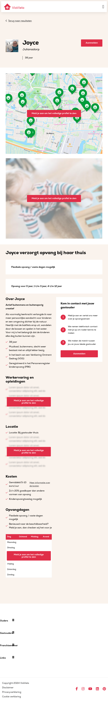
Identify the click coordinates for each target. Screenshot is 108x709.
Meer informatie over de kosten (40, 484)
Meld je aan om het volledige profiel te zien (54, 113)
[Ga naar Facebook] (77, 689)
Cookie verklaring (11, 696)
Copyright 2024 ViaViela (15, 683)
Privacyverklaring (11, 692)
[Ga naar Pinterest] (104, 689)
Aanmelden (92, 43)
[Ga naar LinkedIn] (97, 689)
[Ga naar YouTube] (90, 689)
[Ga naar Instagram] (83, 689)
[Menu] (103, 6)
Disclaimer (8, 687)
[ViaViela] (14, 7)
